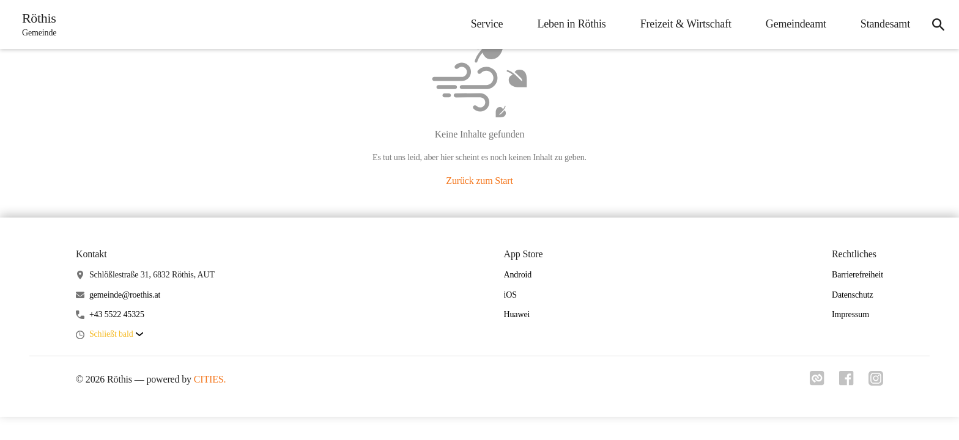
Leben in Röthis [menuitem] (571, 24)
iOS (510, 294)
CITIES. (210, 379)
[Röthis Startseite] (35, 24)
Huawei (517, 314)
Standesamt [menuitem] (885, 24)
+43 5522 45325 (116, 314)
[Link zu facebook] (846, 382)
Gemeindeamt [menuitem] (796, 24)
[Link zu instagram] (875, 382)
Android (518, 274)
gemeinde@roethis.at (124, 294)
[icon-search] (938, 24)
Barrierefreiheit (857, 274)
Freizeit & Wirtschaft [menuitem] (685, 24)
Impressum (850, 314)
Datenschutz (852, 294)
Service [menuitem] (487, 24)
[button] (116, 334)
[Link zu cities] (817, 382)
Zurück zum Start (479, 180)
